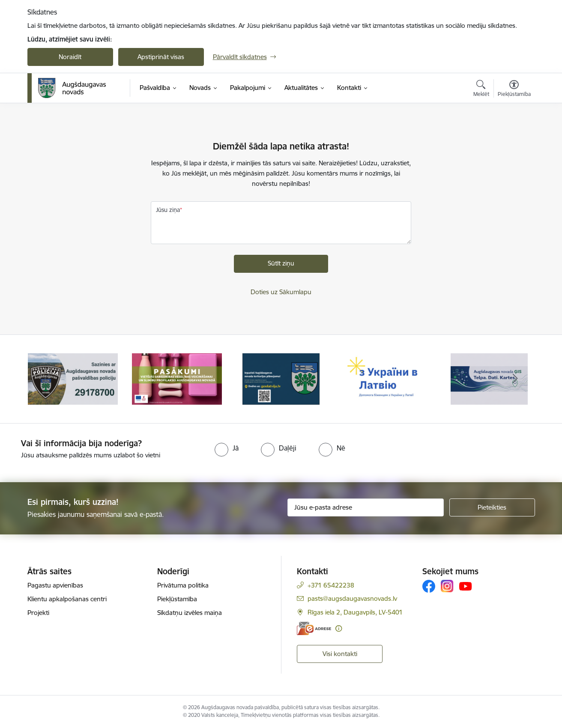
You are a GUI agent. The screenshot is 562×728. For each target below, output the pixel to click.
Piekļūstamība (177, 599)
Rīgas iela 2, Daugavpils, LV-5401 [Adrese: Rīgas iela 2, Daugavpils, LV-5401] (355, 612)
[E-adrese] (314, 628)
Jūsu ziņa (168, 210)
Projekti (38, 613)
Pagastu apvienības (55, 585)
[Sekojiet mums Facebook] (428, 586)
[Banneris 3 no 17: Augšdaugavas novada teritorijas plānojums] (281, 378)
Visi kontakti (340, 654)
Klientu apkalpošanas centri (67, 599)
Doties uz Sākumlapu (281, 292)
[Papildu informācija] (338, 628)
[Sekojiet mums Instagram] (447, 586)
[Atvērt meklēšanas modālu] (481, 89)
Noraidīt (70, 57)
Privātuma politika (183, 585)
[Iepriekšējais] (47, 379)
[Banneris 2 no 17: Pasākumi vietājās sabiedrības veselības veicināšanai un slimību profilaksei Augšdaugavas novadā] (177, 378)
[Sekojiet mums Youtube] (465, 586)
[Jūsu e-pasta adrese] (365, 507)
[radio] (227, 448)
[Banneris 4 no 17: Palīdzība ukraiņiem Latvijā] (385, 378)
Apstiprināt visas (161, 57)
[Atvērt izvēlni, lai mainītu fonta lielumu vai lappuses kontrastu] (514, 89)
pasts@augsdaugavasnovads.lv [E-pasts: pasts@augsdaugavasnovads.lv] (352, 598)
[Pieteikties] (492, 507)
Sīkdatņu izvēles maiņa (189, 613)
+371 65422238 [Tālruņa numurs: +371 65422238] (331, 585)
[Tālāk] (515, 379)
